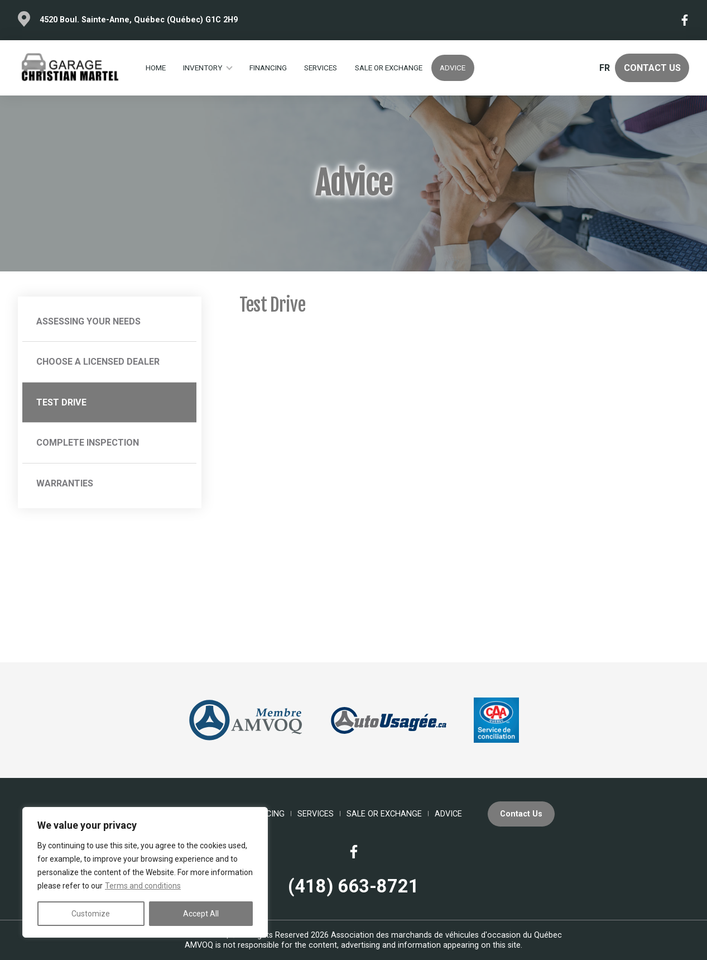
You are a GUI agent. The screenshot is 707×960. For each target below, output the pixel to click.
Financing (268, 67)
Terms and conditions (143, 885)
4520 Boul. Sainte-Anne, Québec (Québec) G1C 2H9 (139, 20)
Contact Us (652, 68)
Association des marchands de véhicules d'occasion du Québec (446, 935)
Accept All (201, 913)
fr (604, 68)
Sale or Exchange (388, 67)
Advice (452, 67)
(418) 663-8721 (353, 886)
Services (320, 67)
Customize (90, 913)
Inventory (202, 67)
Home (156, 67)
